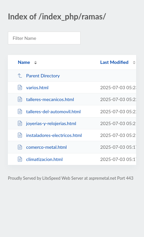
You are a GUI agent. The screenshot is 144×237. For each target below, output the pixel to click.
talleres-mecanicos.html (45, 99)
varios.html (32, 87)
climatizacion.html (39, 159)
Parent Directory (38, 75)
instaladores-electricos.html (49, 135)
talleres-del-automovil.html (49, 111)
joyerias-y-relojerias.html (46, 123)
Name (24, 62)
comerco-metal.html (42, 147)
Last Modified (114, 62)
